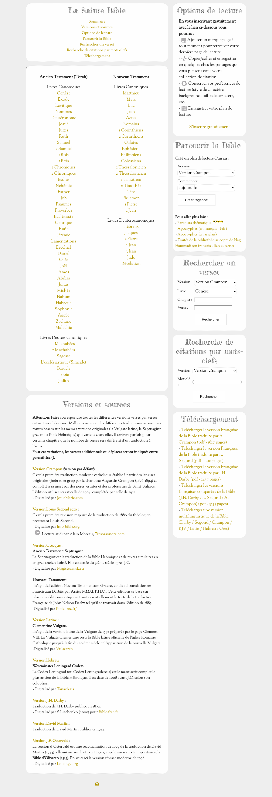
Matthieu (131, 93)
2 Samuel (63, 149)
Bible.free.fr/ (66, 609)
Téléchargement (97, 56)
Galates (131, 143)
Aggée (63, 315)
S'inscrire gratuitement (209, 127)
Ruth (63, 137)
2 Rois (63, 161)
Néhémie (63, 186)
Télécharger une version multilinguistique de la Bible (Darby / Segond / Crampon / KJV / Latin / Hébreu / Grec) (205, 519)
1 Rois (64, 155)
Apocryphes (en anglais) (197, 234)
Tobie (63, 375)
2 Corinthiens (131, 137)
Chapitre (184, 300)
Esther (63, 192)
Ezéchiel (63, 248)
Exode (63, 100)
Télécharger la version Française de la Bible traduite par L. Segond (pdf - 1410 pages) (208, 455)
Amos (63, 272)
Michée (63, 291)
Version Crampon (47, 469)
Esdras (63, 180)
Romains (131, 124)
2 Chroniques (63, 174)
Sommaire (97, 21)
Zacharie (63, 322)
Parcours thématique (194, 223)
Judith (63, 381)
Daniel (63, 254)
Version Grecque (47, 546)
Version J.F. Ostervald (50, 741)
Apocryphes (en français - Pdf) (202, 229)
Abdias (63, 278)
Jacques (131, 233)
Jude (131, 258)
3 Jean (131, 251)
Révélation (131, 264)
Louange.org (67, 764)
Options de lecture (97, 33)
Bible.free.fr (108, 712)
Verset (182, 308)
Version (183, 166)
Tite (131, 192)
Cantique (63, 223)
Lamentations (63, 241)
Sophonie (63, 309)
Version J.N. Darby (48, 701)
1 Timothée (131, 180)
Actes (131, 118)
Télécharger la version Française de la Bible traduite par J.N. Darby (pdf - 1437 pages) (208, 473)
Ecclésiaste (63, 217)
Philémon (131, 198)
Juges (63, 130)
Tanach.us (65, 689)
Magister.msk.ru (70, 569)
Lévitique (63, 106)
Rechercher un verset (97, 44)
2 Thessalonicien (131, 174)
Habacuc (63, 303)
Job (64, 198)
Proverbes (63, 211)
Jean (131, 112)
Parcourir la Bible (97, 39)
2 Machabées (63, 350)
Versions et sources (97, 27)
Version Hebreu (46, 660)
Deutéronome (63, 118)
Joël (63, 266)
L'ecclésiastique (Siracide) (63, 362)
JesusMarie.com (70, 498)
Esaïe (63, 229)
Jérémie (63, 235)
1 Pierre (131, 204)
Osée (63, 260)
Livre (181, 291)
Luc (131, 106)
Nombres (63, 112)
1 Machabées (63, 344)
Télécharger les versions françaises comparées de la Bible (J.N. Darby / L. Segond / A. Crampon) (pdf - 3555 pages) (207, 495)
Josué (63, 124)
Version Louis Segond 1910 (55, 509)
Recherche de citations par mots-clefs (97, 50)
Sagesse (64, 356)
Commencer (187, 181)
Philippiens (131, 155)
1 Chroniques (63, 167)
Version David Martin (50, 724)
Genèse (63, 93)
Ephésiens (131, 149)
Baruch (63, 369)
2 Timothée (131, 186)
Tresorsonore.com (110, 534)
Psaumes (63, 204)
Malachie (63, 328)
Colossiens (131, 161)
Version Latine (45, 620)
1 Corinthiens (131, 130)
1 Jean (131, 211)
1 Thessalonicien (131, 167)
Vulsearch (64, 649)
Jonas (63, 285)
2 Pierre (131, 239)
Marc (131, 100)
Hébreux (131, 227)
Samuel (63, 143)
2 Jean (131, 245)
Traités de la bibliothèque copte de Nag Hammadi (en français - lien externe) (208, 243)
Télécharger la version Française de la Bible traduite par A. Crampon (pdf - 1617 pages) (208, 436)
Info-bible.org (68, 527)
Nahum (63, 297)
